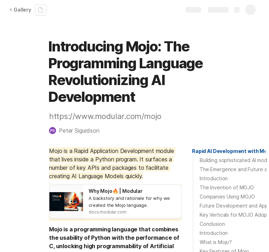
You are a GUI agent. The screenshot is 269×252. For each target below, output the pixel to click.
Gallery (20, 10)
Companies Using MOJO (227, 197)
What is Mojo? (216, 242)
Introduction (214, 178)
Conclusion (212, 224)
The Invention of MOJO (227, 187)
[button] (78, 130)
